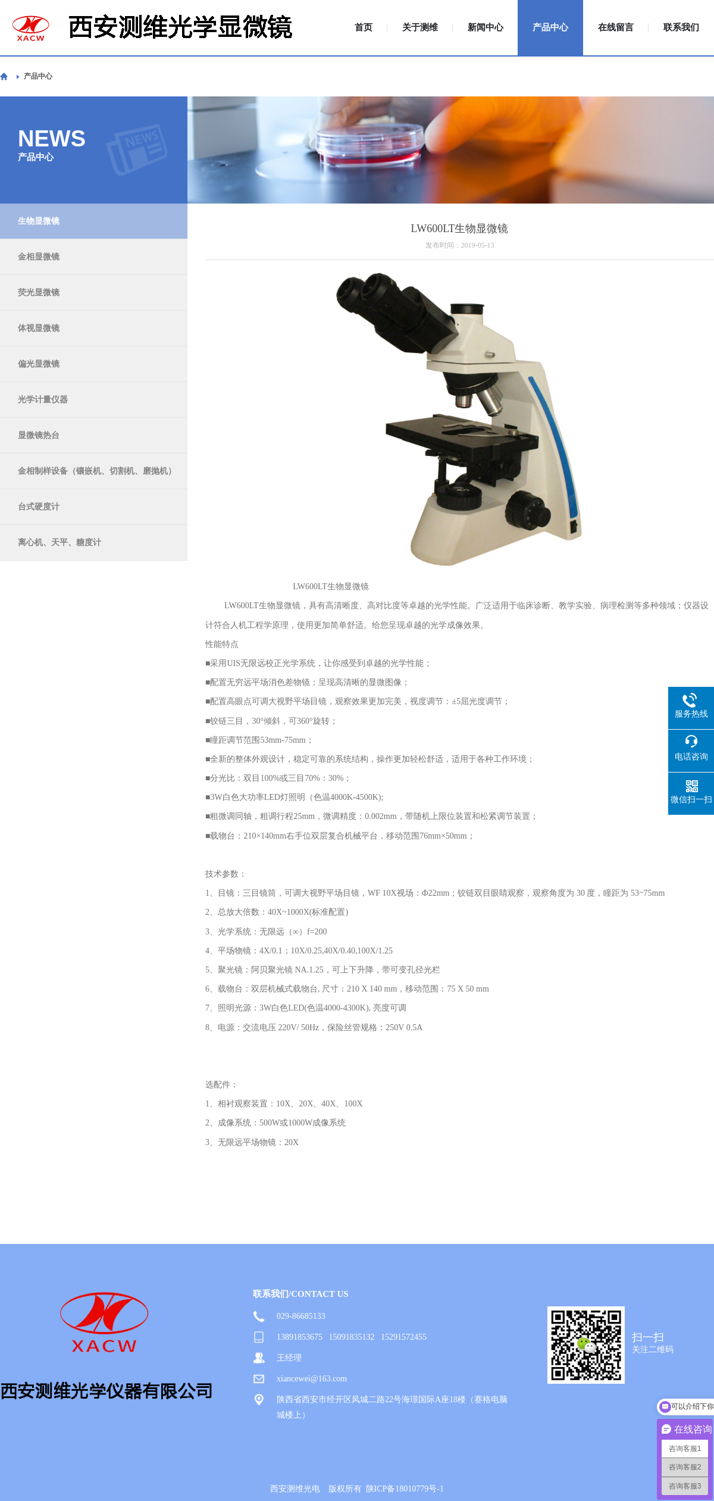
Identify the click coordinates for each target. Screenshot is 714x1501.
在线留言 (616, 27)
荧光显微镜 (39, 292)
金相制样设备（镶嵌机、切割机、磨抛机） (97, 471)
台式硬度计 (39, 506)
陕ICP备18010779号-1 (405, 1488)
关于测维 (420, 27)
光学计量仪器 (43, 399)
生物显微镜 (39, 221)
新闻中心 (485, 27)
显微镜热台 (39, 435)
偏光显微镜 (39, 363)
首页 (363, 27)
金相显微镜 (39, 256)
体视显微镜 (39, 328)
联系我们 (681, 27)
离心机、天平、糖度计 (59, 542)
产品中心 (550, 27)
